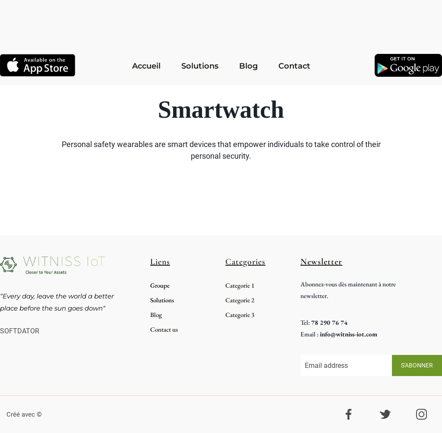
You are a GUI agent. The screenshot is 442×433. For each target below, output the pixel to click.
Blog (248, 66)
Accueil (146, 66)
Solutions (199, 66)
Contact (294, 66)
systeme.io (60, 414)
